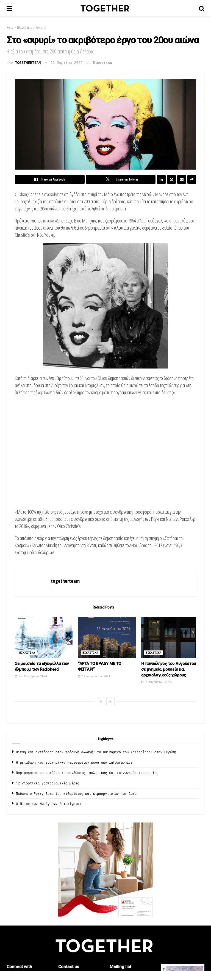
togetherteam (28, 62)
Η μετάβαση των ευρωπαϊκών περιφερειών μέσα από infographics (74, 762)
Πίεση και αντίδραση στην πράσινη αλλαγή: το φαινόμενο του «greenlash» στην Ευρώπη (96, 752)
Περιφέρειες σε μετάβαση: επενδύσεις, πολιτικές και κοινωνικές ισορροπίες (87, 772)
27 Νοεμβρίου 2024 (31, 676)
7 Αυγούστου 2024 (156, 682)
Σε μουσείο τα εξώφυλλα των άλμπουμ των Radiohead (42, 666)
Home (10, 27)
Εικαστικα (27, 653)
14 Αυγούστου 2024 (94, 676)
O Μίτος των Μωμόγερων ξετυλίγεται (48, 803)
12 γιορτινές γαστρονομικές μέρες (47, 783)
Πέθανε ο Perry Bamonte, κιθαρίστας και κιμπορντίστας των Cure (76, 793)
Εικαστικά (41, 27)
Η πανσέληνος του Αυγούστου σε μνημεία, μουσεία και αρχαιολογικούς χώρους (168, 669)
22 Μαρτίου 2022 (67, 62)
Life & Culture (24, 27)
